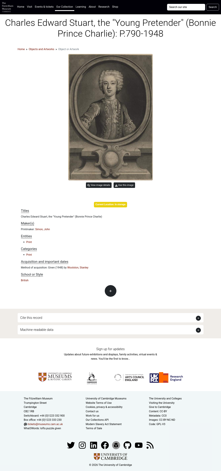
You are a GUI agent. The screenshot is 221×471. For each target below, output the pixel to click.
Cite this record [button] (31, 318)
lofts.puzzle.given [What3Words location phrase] (50, 428)
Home (21, 6)
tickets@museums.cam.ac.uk (45, 424)
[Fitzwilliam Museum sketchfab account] (116, 445)
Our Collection (64, 6)
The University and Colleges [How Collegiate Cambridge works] (165, 398)
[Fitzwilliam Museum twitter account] (71, 445)
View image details (98, 185)
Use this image (124, 185)
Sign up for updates (110, 349)
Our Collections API (97, 419)
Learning (81, 6)
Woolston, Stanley (77, 267)
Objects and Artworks (41, 49)
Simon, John (42, 229)
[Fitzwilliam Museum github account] (127, 445)
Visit (29, 6)
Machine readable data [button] (36, 330)
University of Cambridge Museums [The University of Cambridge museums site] (106, 398)
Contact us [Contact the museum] (92, 411)
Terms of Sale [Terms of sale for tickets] (94, 428)
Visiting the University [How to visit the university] (162, 402)
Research (103, 6)
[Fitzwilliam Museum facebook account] (94, 445)
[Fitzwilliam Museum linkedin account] (105, 445)
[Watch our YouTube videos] (139, 445)
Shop (115, 6)
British (24, 280)
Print (29, 242)
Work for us (92, 415)
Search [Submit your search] (213, 7)
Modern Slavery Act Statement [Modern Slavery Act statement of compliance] (104, 424)
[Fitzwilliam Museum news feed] (150, 445)
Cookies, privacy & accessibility (104, 407)
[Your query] (186, 7)
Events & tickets (44, 6)
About (92, 6)
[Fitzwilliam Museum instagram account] (82, 445)
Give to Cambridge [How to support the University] (160, 407)
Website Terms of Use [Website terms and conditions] (99, 402)
